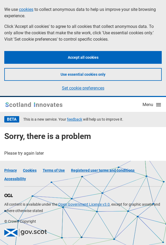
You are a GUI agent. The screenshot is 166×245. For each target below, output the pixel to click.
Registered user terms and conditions (103, 170)
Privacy (10, 170)
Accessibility (15, 179)
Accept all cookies (83, 57)
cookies (26, 9)
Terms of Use (54, 170)
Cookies (30, 170)
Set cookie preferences (83, 88)
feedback (74, 119)
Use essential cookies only (83, 74)
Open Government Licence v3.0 (84, 204)
